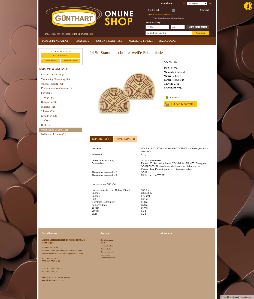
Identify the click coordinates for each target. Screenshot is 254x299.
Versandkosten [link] (107, 246)
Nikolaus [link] (48, 106)
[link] (248, 6)
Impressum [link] (105, 255)
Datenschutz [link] (106, 249)
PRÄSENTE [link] (82, 40)
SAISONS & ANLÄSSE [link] (109, 40)
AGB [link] (103, 243)
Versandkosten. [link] (245, 297)
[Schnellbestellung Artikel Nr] (157, 27)
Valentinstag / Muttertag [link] (55, 79)
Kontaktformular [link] (108, 258)
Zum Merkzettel (198, 26)
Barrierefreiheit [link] (107, 252)
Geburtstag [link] (49, 116)
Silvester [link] (48, 111)
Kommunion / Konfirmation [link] (56, 88)
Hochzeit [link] (45, 125)
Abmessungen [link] (125, 138)
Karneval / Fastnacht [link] (53, 74)
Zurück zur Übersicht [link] (61, 55)
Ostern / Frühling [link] (52, 83)
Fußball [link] (47, 93)
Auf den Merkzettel (182, 104)
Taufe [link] (46, 120)
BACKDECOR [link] (167, 40)
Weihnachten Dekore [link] (54, 129)
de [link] (210, 3)
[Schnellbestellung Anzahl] (178, 27)
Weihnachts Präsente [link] (53, 134)
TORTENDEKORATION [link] (55, 40)
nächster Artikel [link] (70, 60)
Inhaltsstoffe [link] (101, 138)
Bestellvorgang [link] (107, 240)
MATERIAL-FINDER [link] (141, 40)
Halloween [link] (48, 102)
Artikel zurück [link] (50, 60)
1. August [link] (47, 97)
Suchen (200, 33)
